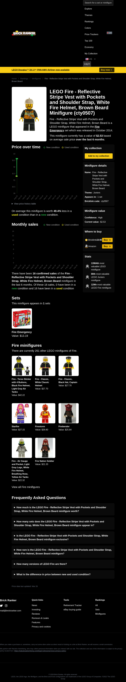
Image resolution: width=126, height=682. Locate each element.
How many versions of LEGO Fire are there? (42, 564)
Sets (97, 609)
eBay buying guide (72, 609)
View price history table (25, 204)
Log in (87, 64)
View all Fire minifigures (26, 487)
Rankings (89, 21)
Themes (88, 15)
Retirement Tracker (73, 605)
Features (36, 622)
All (96, 605)
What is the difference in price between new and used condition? (54, 574)
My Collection (91, 53)
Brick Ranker (8, 600)
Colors (88, 28)
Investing (36, 609)
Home (14, 79)
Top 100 (88, 41)
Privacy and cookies (41, 627)
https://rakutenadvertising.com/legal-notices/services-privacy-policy (40, 651)
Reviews (36, 614)
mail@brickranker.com (10, 611)
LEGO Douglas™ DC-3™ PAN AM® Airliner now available (41, 70)
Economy (89, 47)
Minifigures (36, 79)
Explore (88, 9)
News (34, 605)
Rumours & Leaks (40, 618)
